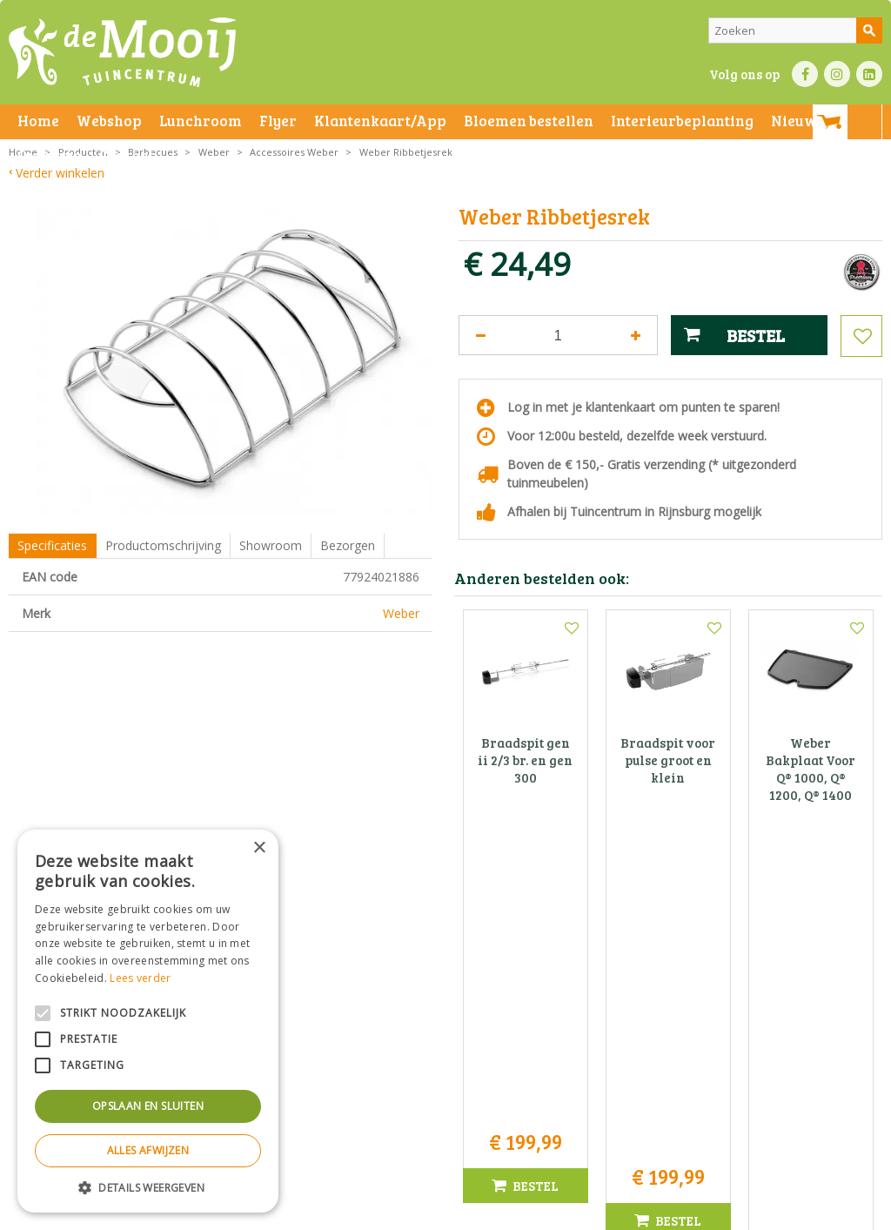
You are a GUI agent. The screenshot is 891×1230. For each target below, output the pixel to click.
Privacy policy (564, 1212)
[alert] (147, 1021)
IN (837, 74)
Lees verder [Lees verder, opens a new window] (140, 978)
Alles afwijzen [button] (148, 1150)
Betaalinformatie (483, 1212)
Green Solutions (609, 1212)
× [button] (258, 848)
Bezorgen (347, 545)
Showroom (270, 545)
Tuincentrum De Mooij (445, 985)
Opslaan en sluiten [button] (148, 1106)
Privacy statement (300, 1212)
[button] (148, 1187)
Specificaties (52, 545)
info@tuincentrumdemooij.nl (450, 1058)
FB (805, 74)
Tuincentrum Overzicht (714, 1212)
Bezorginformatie (393, 1212)
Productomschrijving (163, 545)
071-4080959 (451, 1040)
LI (869, 74)
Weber (401, 613)
